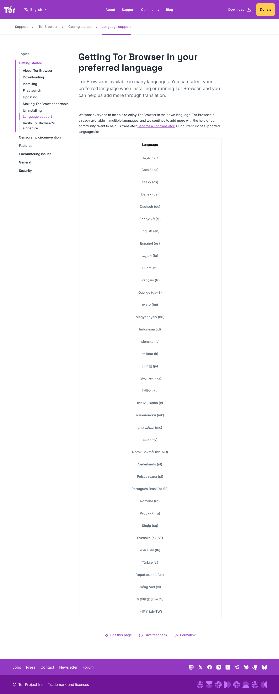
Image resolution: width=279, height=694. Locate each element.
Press (31, 667)
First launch (32, 90)
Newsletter (68, 667)
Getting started (80, 27)
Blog (169, 9)
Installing (30, 84)
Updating (30, 97)
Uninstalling (32, 110)
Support (128, 9)
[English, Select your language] (36, 9)
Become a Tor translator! (156, 126)
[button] (118, 635)
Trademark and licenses (68, 684)
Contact (47, 667)
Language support (37, 116)
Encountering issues (35, 154)
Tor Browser (48, 27)
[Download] (240, 9)
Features (25, 146)
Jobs (16, 667)
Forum (88, 667)
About (110, 9)
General (25, 162)
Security (25, 170)
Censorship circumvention (40, 137)
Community (150, 9)
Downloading (33, 77)
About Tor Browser (37, 70)
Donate (265, 9)
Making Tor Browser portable (46, 104)
